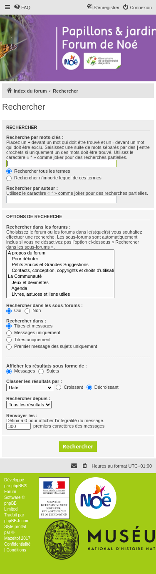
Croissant (69, 387)
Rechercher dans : (26, 320)
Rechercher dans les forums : (38, 226)
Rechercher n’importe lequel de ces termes (54, 177)
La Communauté (60, 276)
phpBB (17, 485)
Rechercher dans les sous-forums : (44, 305)
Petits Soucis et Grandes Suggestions (60, 265)
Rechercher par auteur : (32, 188)
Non (33, 310)
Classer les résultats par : (34, 381)
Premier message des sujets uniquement (51, 346)
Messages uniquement (33, 332)
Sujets (48, 370)
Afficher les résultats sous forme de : (46, 365)
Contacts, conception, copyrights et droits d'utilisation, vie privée (60, 271)
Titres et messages (29, 325)
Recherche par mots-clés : (35, 137)
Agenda (60, 289)
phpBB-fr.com (17, 521)
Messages (20, 370)
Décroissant (103, 387)
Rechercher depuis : (28, 398)
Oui (13, 310)
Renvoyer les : (21, 415)
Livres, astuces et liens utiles (60, 294)
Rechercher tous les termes (38, 171)
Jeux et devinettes (60, 283)
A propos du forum (60, 253)
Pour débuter (60, 259)
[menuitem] (22, 8)
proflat (20, 526)
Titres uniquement (28, 339)
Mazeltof (12, 538)
